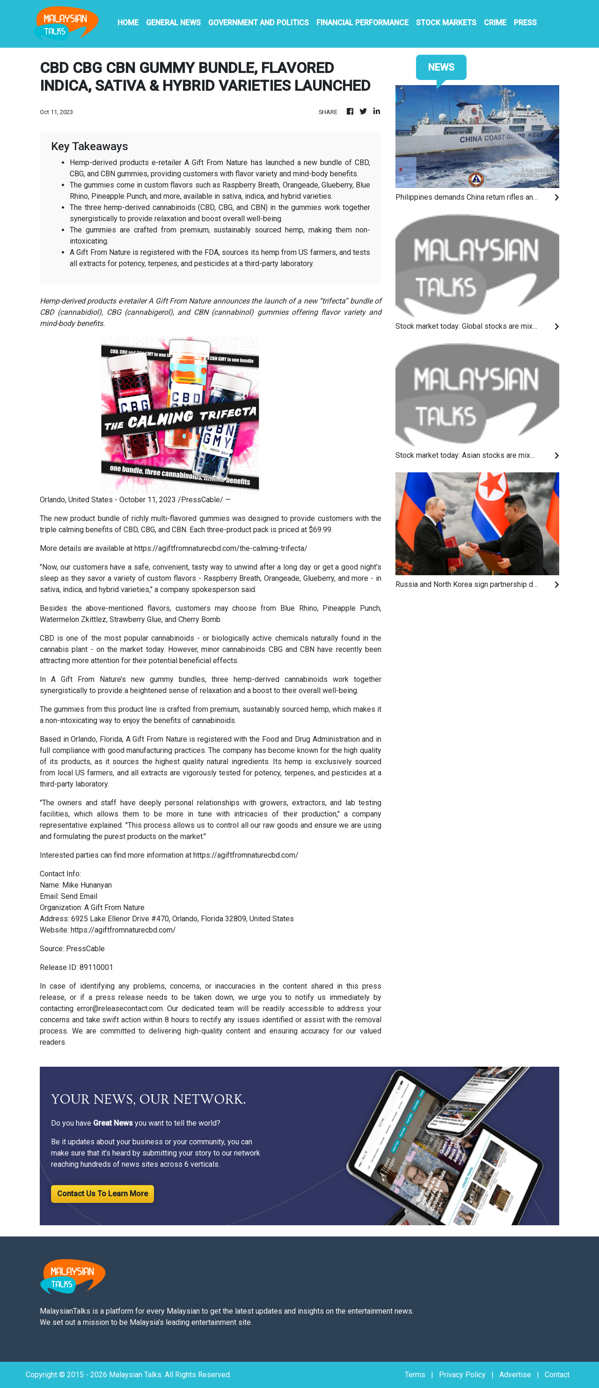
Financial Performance (362, 22)
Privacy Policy (462, 1374)
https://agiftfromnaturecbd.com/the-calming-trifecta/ (220, 548)
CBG (148, 529)
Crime (495, 22)
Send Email (79, 896)
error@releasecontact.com (120, 1008)
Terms (415, 1374)
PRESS (525, 22)
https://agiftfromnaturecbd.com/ (246, 855)
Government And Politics (258, 22)
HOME (128, 22)
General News (173, 22)
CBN (179, 529)
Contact (557, 1374)
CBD (131, 529)
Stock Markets (446, 22)
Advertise (515, 1374)
